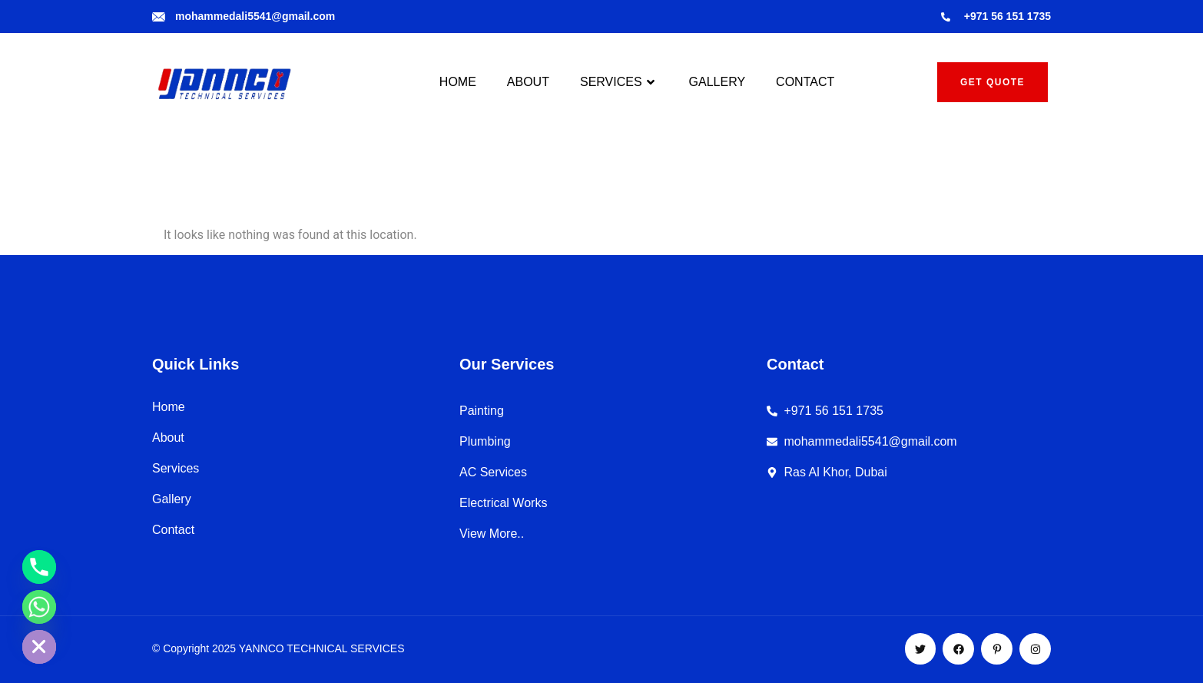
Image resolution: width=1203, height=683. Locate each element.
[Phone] (39, 567)
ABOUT (528, 81)
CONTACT (805, 81)
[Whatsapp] (39, 607)
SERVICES (619, 82)
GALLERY (717, 81)
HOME (457, 81)
